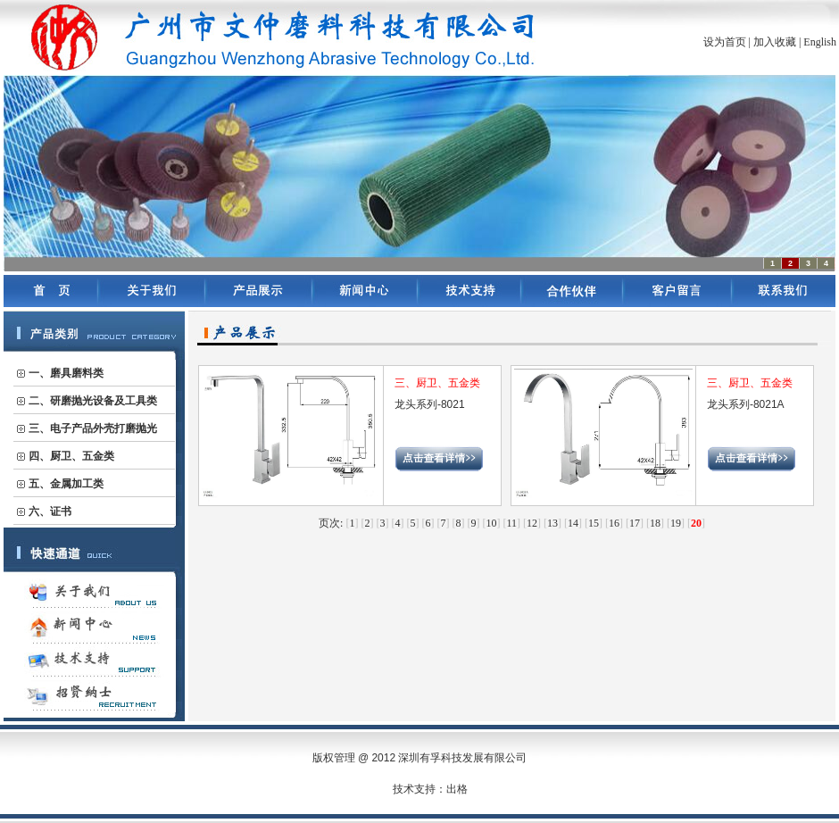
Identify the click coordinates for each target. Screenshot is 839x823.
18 (655, 523)
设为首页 (724, 42)
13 (552, 523)
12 (532, 523)
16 (614, 523)
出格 (457, 789)
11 (511, 523)
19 (675, 523)
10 (491, 523)
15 (593, 523)
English (819, 42)
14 (573, 523)
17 (634, 523)
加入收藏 (774, 42)
